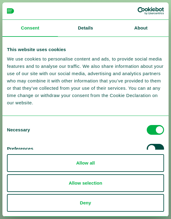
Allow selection (85, 183)
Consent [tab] (30, 27)
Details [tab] (85, 27)
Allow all (85, 162)
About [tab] (141, 27)
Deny (85, 202)
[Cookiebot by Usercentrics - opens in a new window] (137, 11)
